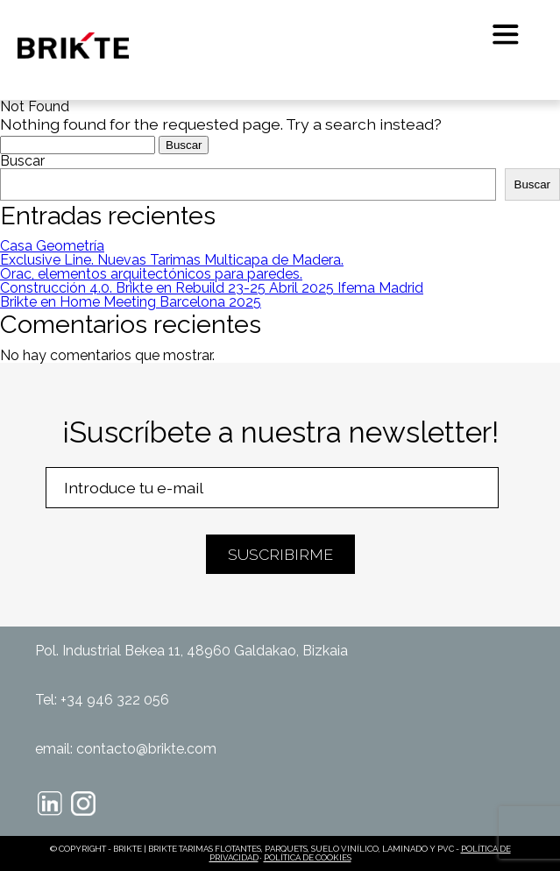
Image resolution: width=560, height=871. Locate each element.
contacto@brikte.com (146, 748)
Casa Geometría (52, 245)
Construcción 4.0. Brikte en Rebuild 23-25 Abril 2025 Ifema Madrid (211, 288)
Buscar (22, 160)
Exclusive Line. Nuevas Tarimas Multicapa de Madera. (172, 259)
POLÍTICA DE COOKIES (307, 857)
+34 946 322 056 (114, 699)
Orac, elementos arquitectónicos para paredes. (151, 274)
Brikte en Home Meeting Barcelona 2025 (130, 302)
